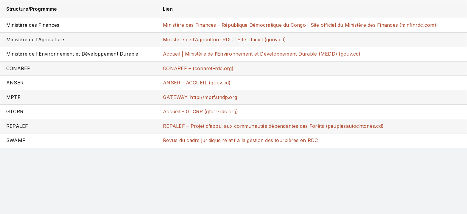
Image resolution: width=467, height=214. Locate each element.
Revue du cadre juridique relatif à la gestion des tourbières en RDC (240, 140)
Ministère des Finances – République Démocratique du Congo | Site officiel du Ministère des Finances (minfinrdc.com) (299, 25)
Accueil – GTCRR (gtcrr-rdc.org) (200, 111)
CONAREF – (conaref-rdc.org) (198, 68)
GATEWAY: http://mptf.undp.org (200, 97)
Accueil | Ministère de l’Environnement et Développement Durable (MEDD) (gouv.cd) (261, 54)
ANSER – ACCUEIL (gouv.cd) (197, 83)
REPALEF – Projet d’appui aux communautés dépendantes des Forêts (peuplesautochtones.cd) (273, 126)
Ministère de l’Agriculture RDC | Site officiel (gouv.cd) (224, 40)
